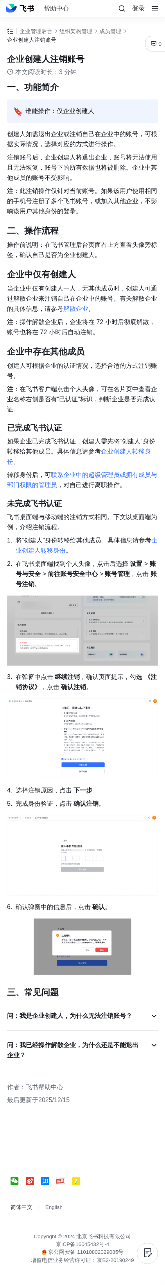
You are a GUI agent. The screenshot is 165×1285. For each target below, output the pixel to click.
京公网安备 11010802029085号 (82, 1252)
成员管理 (110, 31)
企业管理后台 (36, 31)
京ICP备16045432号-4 (82, 1244)
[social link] (18, 1181)
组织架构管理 (75, 31)
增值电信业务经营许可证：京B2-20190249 (82, 1260)
